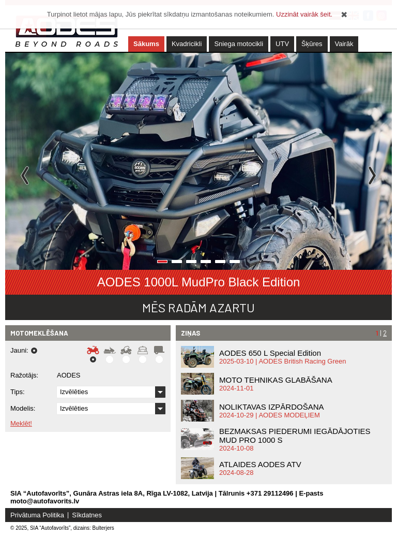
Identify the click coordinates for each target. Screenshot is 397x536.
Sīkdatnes (87, 515)
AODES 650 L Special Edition (270, 353)
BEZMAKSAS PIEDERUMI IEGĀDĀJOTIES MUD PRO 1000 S (295, 435)
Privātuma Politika (37, 515)
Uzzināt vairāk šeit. (304, 14)
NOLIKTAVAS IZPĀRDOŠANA (271, 406)
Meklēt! (21, 423)
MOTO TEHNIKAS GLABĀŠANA (275, 379)
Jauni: (19, 350)
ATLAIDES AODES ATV (260, 464)
